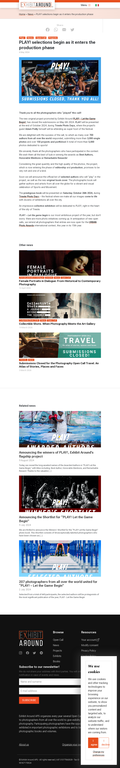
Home (22, 14)
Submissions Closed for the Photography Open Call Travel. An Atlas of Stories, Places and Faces (59, 365)
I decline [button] (105, 742)
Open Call (58, 639)
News (30, 14)
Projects (57, 650)
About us (24, 744)
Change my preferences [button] (98, 753)
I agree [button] (94, 742)
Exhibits (57, 656)
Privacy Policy (88, 650)
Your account (90, 639)
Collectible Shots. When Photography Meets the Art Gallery (57, 323)
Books (56, 661)
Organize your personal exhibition (80, 744)
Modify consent (89, 645)
